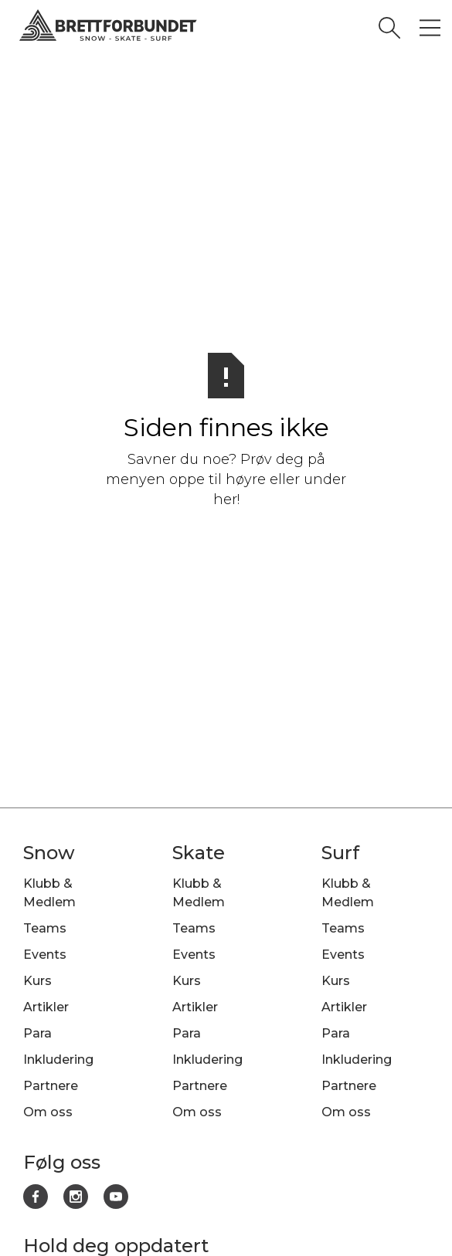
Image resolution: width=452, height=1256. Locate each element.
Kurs (37, 980)
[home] (216, 27)
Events (44, 954)
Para (37, 1033)
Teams (44, 928)
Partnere (50, 1085)
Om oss (48, 1112)
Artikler (46, 1007)
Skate (198, 852)
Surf (340, 852)
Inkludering (58, 1059)
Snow (49, 852)
